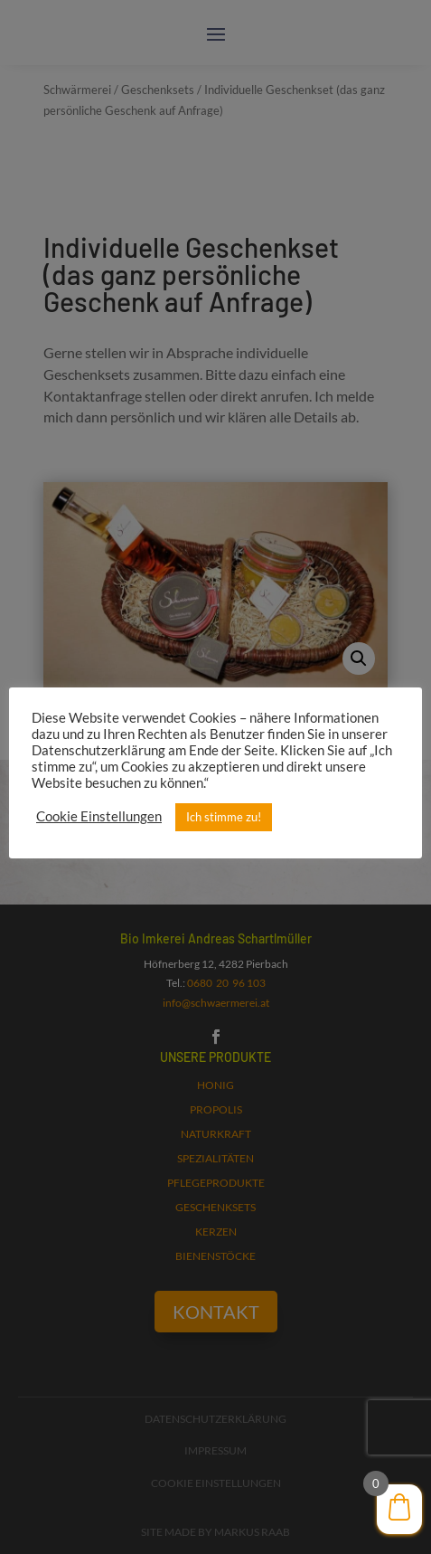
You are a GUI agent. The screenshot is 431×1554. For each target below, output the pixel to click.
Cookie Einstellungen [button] (99, 816)
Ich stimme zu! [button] (223, 817)
